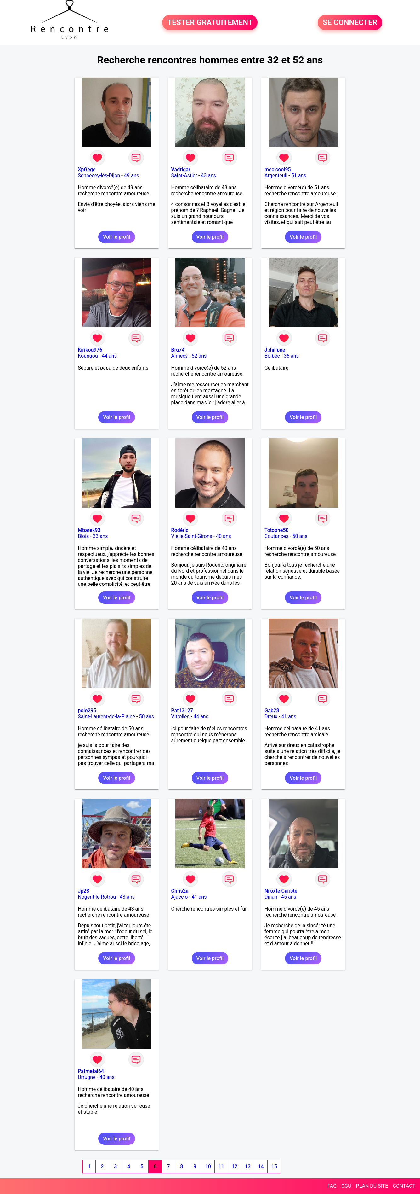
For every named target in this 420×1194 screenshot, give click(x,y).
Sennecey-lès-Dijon (99, 175)
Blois (83, 536)
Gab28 (271, 710)
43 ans (208, 175)
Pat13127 (182, 710)
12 (234, 1166)
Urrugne (86, 1077)
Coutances (276, 536)
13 (248, 1166)
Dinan (270, 897)
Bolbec (272, 356)
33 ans (100, 536)
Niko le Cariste (280, 891)
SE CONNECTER (350, 22)
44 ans (109, 356)
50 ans (300, 536)
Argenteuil (275, 175)
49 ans (131, 175)
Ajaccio (179, 897)
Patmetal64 (91, 1071)
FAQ (332, 1186)
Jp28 (83, 891)
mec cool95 (277, 169)
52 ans (199, 356)
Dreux (270, 716)
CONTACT (404, 1186)
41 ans (288, 716)
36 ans (291, 356)
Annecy (179, 356)
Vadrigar (180, 169)
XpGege (86, 169)
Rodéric (180, 530)
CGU (346, 1186)
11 (221, 1166)
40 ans (223, 536)
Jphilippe (274, 350)
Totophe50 (276, 530)
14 (261, 1166)
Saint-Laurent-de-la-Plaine (106, 716)
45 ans (288, 897)
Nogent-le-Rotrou (97, 897)
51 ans (298, 175)
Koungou (88, 356)
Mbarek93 (89, 530)
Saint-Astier (184, 175)
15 (274, 1166)
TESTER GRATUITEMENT (210, 22)
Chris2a (180, 891)
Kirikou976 (90, 350)
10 (208, 1166)
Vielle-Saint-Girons (191, 536)
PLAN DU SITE (372, 1186)
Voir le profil (116, 237)
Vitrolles (180, 716)
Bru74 (178, 350)
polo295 (87, 710)
